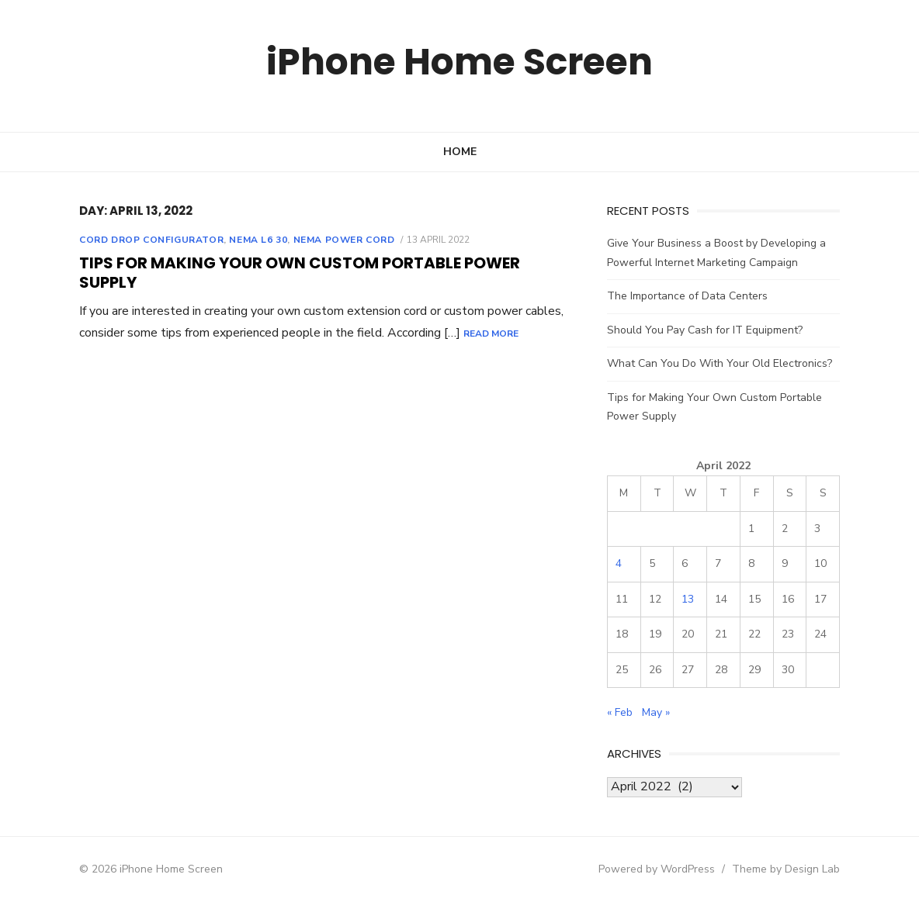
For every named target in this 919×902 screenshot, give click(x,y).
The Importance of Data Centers (687, 296)
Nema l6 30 (258, 239)
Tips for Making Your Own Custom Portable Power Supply (299, 272)
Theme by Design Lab (786, 869)
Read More (490, 333)
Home (460, 151)
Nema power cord (344, 239)
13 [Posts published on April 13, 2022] (687, 599)
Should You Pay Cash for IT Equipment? (705, 330)
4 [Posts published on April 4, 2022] (619, 563)
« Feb (620, 712)
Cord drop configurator (151, 239)
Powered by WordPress (656, 869)
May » (656, 712)
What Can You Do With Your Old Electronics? (719, 363)
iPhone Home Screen (460, 62)
